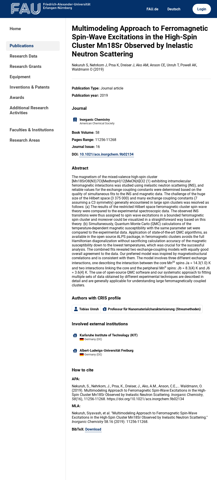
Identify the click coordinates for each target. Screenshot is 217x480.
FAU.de (152, 9)
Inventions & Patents (30, 87)
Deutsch (173, 9)
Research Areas (25, 140)
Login (201, 9)
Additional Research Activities (29, 110)
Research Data (23, 56)
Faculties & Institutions (32, 129)
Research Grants (26, 66)
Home (15, 28)
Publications (22, 45)
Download (93, 429)
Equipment (20, 76)
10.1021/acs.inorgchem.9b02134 (107, 154)
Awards (17, 97)
